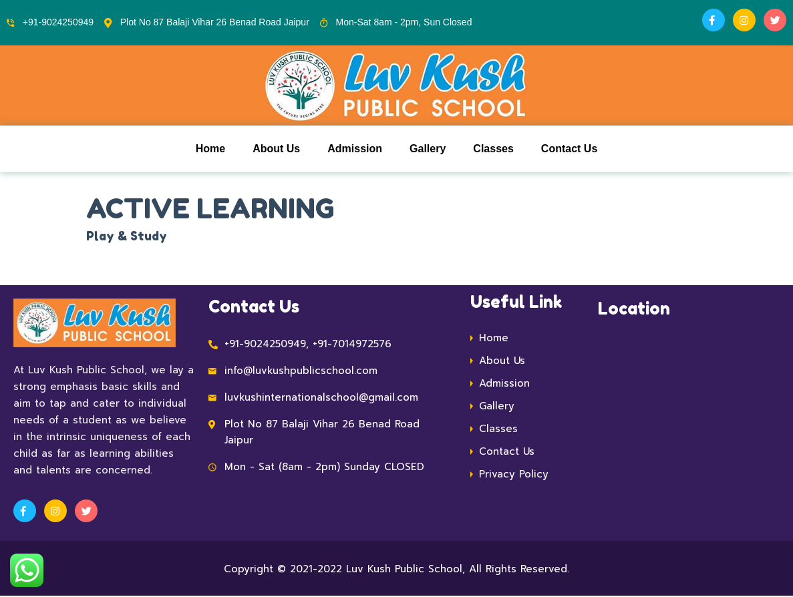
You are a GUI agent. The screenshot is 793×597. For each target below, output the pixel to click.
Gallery (428, 149)
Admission (354, 149)
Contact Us (569, 149)
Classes (493, 149)
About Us (276, 149)
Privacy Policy (513, 474)
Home (210, 149)
